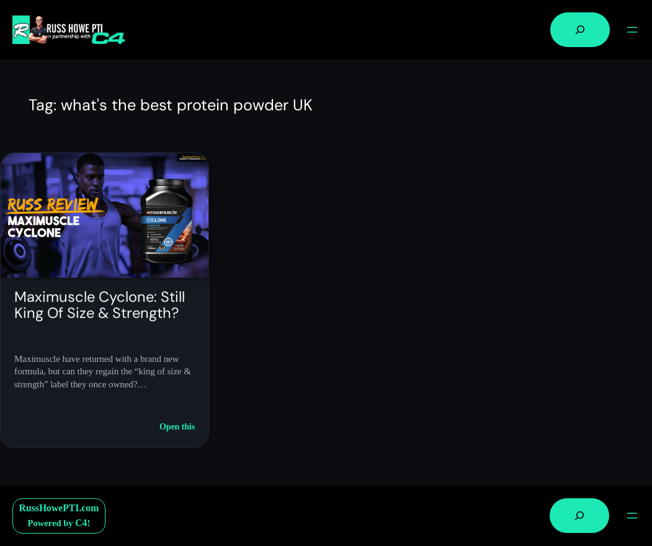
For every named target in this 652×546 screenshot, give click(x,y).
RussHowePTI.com (59, 508)
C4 (81, 522)
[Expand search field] (580, 29)
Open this (177, 427)
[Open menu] (632, 29)
